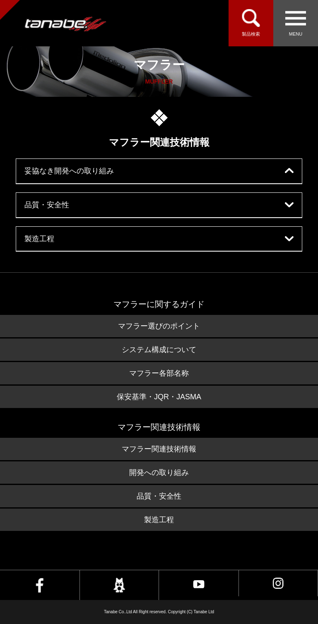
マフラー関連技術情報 (159, 449)
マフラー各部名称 (159, 373)
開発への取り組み (159, 472)
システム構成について (159, 350)
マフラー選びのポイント (159, 326)
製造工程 (39, 239)
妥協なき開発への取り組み (69, 171)
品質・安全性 (46, 205)
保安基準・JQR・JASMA (159, 397)
